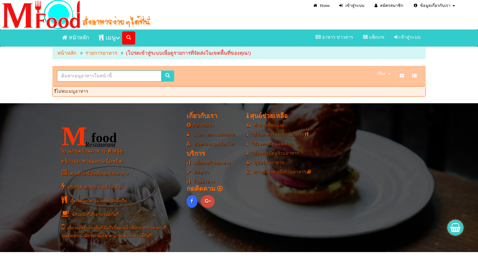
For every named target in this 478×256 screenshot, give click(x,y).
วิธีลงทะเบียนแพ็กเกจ (270, 144)
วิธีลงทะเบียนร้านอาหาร (274, 153)
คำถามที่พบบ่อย (266, 125)
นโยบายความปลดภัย (211, 134)
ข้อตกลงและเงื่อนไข (211, 144)
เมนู (107, 37)
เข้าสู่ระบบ (351, 5)
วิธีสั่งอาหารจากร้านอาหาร (278, 134)
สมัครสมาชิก (389, 5)
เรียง (384, 73)
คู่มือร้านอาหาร (266, 162)
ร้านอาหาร (201, 181)
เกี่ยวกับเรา (200, 125)
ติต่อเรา (198, 172)
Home (321, 5)
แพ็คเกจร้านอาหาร (209, 163)
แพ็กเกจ (373, 37)
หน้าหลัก (75, 37)
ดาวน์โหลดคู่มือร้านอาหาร (280, 171)
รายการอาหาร (101, 53)
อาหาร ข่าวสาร (334, 37)
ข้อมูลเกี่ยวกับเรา (434, 5)
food (90, 137)
